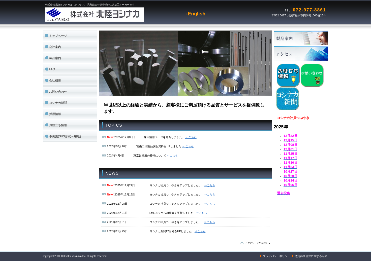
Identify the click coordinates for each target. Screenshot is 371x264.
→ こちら (190, 137)
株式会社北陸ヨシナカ (107, 14)
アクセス (303, 53)
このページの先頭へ (257, 242)
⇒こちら (209, 185)
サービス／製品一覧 (303, 38)
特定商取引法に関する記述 (311, 256)
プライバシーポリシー (276, 256)
